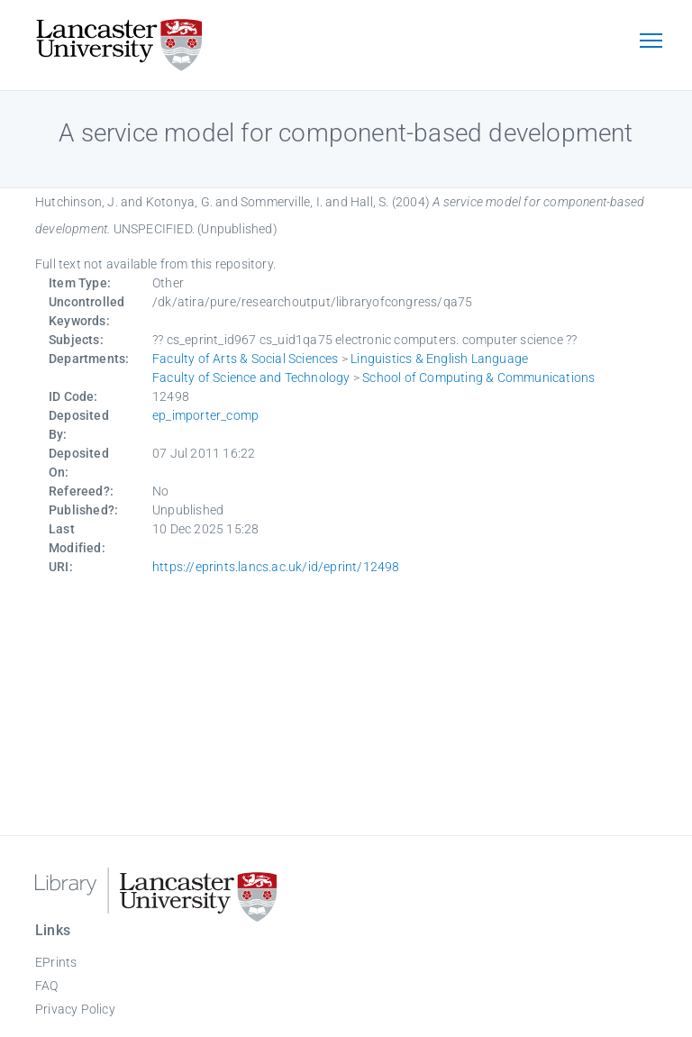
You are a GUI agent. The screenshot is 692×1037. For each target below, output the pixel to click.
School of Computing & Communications (478, 377)
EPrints (56, 962)
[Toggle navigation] (650, 42)
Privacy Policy (75, 1009)
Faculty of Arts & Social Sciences (245, 358)
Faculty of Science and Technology (251, 377)
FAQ (47, 985)
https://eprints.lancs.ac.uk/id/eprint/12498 (276, 566)
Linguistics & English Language (439, 358)
